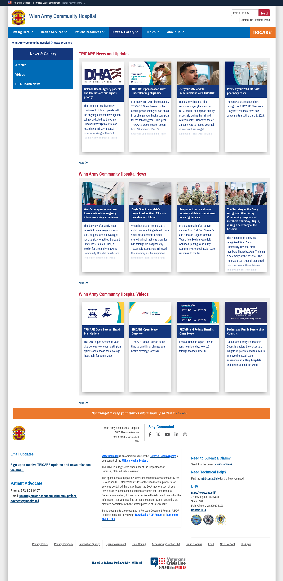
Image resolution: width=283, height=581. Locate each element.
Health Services (54, 32)
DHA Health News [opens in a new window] (27, 84)
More (83, 163)
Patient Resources (90, 32)
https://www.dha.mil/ (203, 493)
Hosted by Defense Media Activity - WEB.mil (117, 563)
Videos (20, 74)
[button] (74, 3)
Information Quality (89, 544)
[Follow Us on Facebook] (149, 435)
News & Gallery (125, 32)
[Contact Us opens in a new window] (247, 20)
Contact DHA (198, 510)
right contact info (210, 479)
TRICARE (263, 32)
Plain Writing (139, 544)
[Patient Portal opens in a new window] (262, 20)
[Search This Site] (245, 12)
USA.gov (246, 544)
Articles (20, 65)
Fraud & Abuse (194, 544)
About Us (175, 32)
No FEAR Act (227, 544)
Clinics (152, 32)
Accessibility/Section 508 (166, 544)
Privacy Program (63, 544)
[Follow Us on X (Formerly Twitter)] (158, 435)
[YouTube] (167, 435)
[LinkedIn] (176, 435)
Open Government (116, 544)
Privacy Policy (40, 544)
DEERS (181, 413)
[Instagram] (185, 435)
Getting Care (22, 32)
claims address (223, 464)
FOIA (211, 544)
